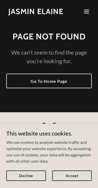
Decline (26, 175)
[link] (35, 12)
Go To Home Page (49, 81)
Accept (72, 175)
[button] (86, 11)
